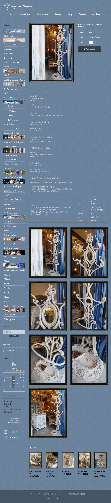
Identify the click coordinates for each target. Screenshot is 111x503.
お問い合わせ (8, 412)
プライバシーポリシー (58, 494)
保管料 (6, 406)
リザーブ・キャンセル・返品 (12, 409)
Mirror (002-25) (82, 471)
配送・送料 (7, 404)
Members (8, 350)
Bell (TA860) (65, 471)
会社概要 (46, 494)
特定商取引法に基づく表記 (77, 494)
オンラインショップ (34, 494)
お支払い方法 (8, 401)
